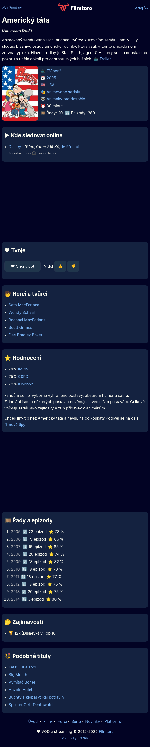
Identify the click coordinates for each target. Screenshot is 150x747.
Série (76, 721)
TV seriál (55, 70)
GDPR (83, 738)
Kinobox (25, 384)
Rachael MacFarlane (27, 319)
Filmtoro (106, 731)
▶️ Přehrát (70, 146)
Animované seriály (63, 91)
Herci (62, 721)
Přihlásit (12, 8)
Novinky (92, 721)
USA (51, 84)
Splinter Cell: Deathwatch (32, 704)
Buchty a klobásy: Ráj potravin (36, 697)
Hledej (139, 8)
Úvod (33, 721)
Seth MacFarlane (24, 304)
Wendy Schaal (22, 312)
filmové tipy (14, 424)
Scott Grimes (20, 327)
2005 (51, 77)
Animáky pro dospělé (66, 98)
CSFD (23, 376)
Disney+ (16, 146)
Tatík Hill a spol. (23, 667)
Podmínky (69, 738)
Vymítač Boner (22, 682)
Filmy (48, 721)
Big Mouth (18, 674)
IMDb (23, 369)
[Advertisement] (75, 202)
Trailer (105, 58)
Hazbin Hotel (20, 689)
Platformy (113, 721)
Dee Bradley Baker (26, 334)
